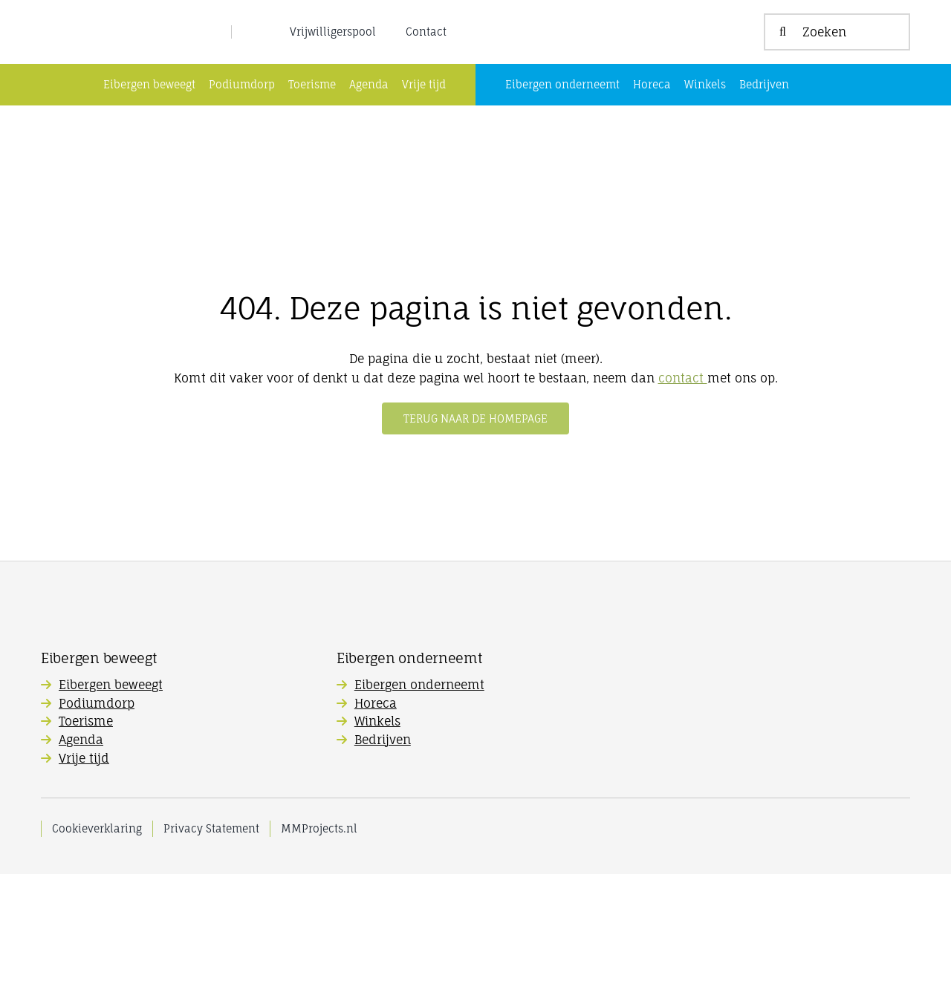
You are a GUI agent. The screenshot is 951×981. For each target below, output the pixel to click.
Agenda (81, 846)
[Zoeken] (837, 85)
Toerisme (86, 828)
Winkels (377, 828)
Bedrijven (382, 846)
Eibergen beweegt (111, 791)
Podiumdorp (96, 810)
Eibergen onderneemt (419, 791)
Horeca (375, 810)
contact (682, 485)
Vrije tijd (84, 865)
